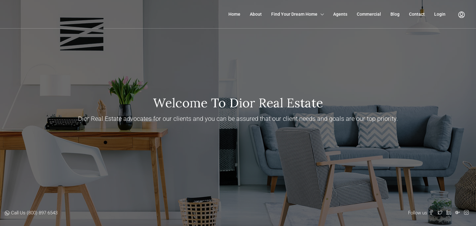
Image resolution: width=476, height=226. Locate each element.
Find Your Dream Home (294, 14)
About (256, 14)
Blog (395, 14)
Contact (417, 14)
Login (439, 14)
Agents (340, 14)
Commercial (369, 14)
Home (234, 14)
